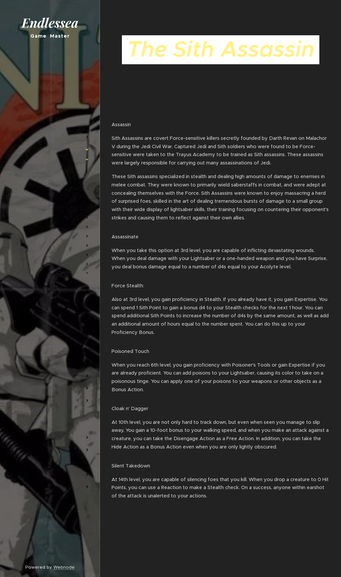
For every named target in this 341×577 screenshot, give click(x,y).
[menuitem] (50, 117)
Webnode (64, 567)
